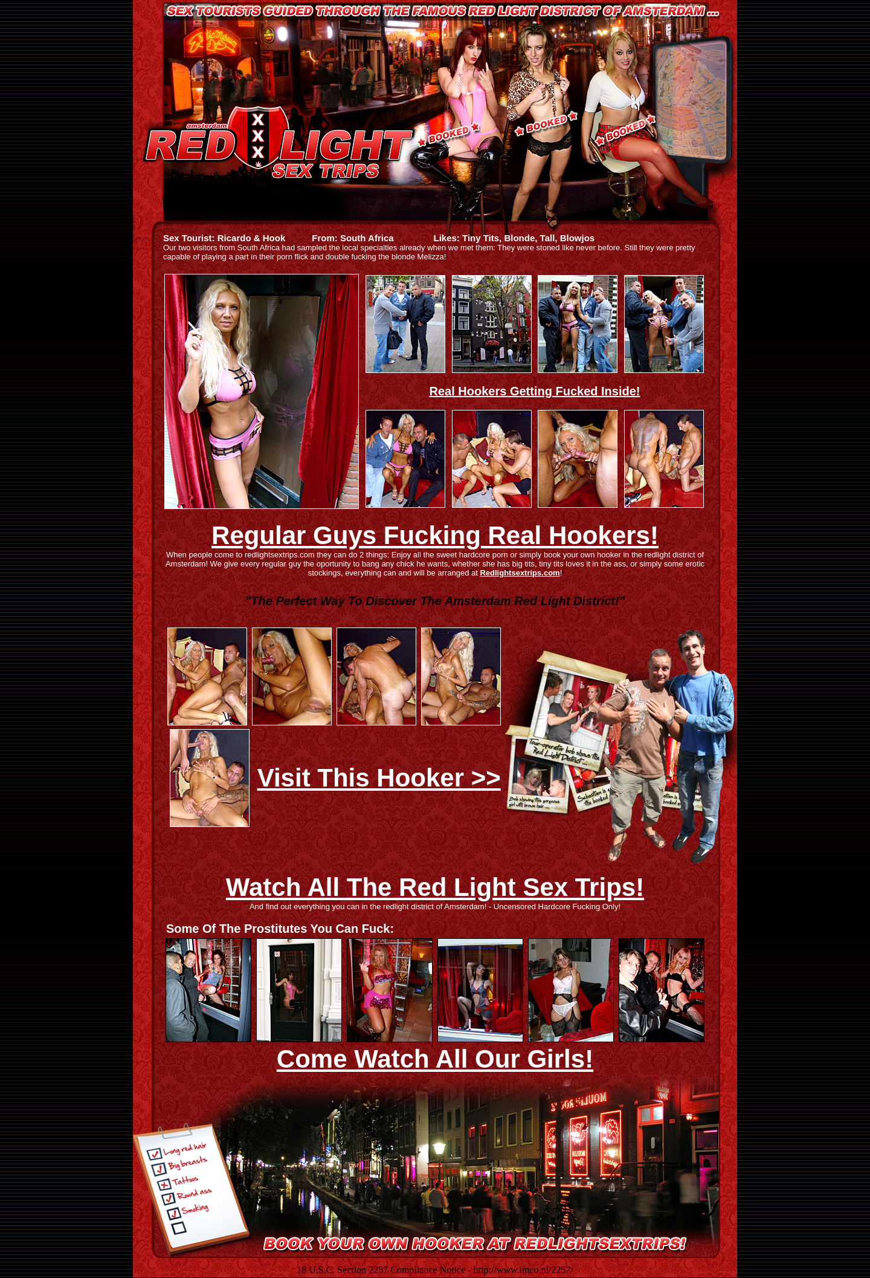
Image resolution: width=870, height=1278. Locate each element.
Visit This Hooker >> (379, 778)
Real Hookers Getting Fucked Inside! (535, 391)
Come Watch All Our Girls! (435, 1059)
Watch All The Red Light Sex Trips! (435, 887)
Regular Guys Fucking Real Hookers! (435, 535)
